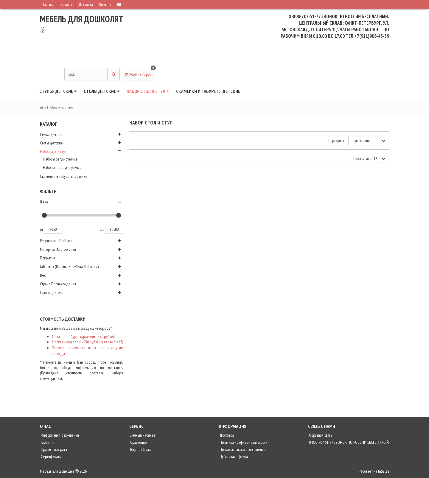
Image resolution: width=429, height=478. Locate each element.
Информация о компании (59, 435)
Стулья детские (58, 91)
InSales (383, 471)
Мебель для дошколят (81, 19)
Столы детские (101, 91)
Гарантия (47, 442)
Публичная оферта (233, 456)
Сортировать (337, 140)
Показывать (362, 158)
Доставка (86, 4)
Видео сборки (140, 449)
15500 (114, 229)
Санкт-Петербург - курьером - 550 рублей (83, 336)
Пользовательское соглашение (242, 449)
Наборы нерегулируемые (62, 167)
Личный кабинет (142, 435)
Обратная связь (320, 435)
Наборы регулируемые (60, 159)
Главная (49, 4)
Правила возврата (53, 449)
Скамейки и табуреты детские (208, 91)
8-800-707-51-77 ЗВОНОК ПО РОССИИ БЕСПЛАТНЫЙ (348, 442)
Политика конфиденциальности (243, 442)
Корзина (105, 4)
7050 (53, 229)
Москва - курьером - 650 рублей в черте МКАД (87, 342)
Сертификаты (51, 456)
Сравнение (138, 442)
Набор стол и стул (148, 91)
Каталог (66, 4)
